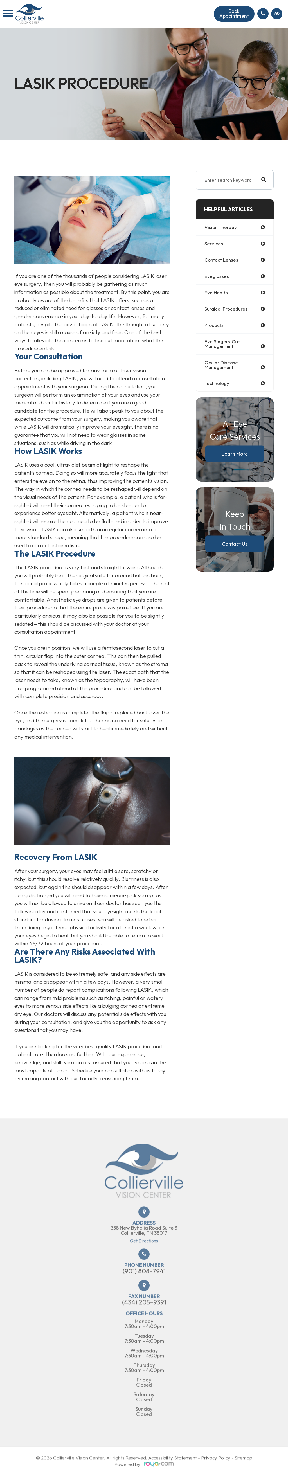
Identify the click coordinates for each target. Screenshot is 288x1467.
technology (217, 384)
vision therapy (221, 227)
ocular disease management (221, 365)
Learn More (235, 454)
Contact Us (235, 544)
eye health (216, 293)
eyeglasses (216, 276)
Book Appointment (233, 13)
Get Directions (144, 1258)
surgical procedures (226, 309)
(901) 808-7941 (144, 1288)
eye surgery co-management (222, 344)
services (213, 244)
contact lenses (221, 260)
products (214, 325)
